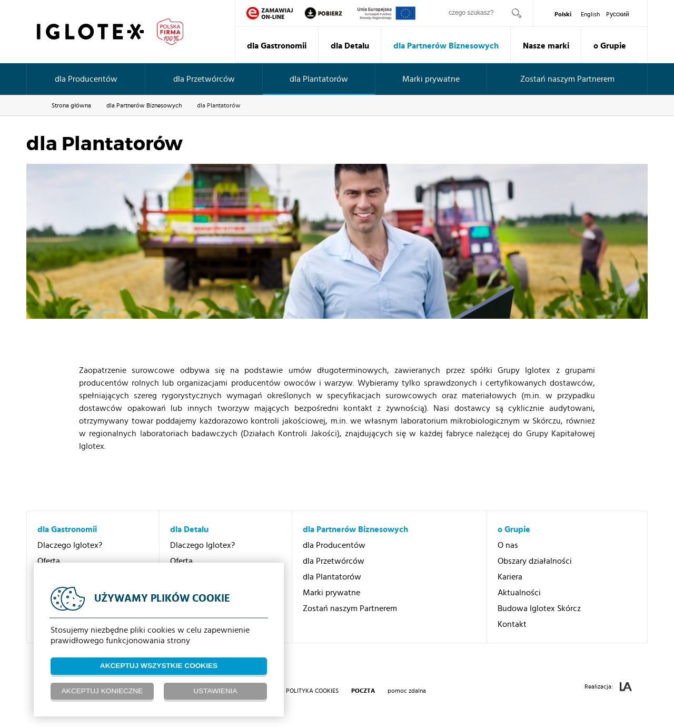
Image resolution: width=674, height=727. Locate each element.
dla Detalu (350, 46)
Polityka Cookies (312, 690)
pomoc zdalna (407, 690)
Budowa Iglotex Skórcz (539, 608)
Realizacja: (608, 687)
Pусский (617, 14)
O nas (508, 545)
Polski (562, 14)
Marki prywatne (431, 79)
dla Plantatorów (319, 79)
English (590, 14)
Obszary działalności (535, 561)
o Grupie (609, 46)
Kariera (510, 577)
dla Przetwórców (204, 79)
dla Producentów (86, 79)
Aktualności (519, 592)
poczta (363, 690)
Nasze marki (546, 46)
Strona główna (71, 105)
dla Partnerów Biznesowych (446, 46)
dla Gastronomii (276, 46)
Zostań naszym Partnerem (567, 79)
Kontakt (512, 624)
